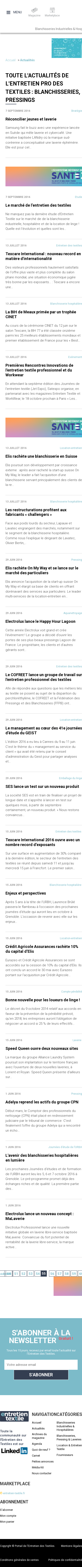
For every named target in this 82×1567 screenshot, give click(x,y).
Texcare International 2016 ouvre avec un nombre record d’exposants (42, 842)
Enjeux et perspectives (25, 893)
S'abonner (6, 1509)
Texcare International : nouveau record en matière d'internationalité (43, 256)
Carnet (36, 1455)
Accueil (10, 60)
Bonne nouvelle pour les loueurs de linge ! (42, 1000)
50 (9, 1274)
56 (52, 1274)
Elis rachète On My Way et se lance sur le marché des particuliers (41, 570)
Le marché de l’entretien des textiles (38, 205)
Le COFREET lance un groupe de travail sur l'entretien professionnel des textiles (43, 677)
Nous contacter (41, 1473)
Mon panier (7, 1521)
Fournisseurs (65, 1455)
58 (67, 1274)
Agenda (37, 1443)
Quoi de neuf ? (41, 1449)
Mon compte (8, 1515)
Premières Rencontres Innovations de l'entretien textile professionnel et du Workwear (39, 370)
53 (31, 1274)
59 (74, 1274)
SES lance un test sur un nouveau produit (42, 786)
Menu (14, 12)
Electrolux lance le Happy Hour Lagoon (40, 621)
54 (38, 1274)
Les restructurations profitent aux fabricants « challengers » (35, 512)
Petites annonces (43, 1461)
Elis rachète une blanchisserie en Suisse (41, 456)
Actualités (27, 60)
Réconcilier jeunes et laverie (30, 119)
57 (59, 1274)
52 (23, 1274)
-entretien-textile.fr (12, 1493)
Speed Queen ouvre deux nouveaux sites (41, 1048)
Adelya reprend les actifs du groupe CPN (42, 1102)
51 (16, 1274)
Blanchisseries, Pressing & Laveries (69, 1437)
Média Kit (38, 1467)
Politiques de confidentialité (65, 1560)
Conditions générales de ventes (19, 1560)
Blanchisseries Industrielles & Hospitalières (66, 1426)
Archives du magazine (39, 1436)
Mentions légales (71, 1546)
